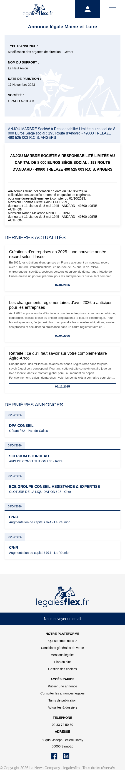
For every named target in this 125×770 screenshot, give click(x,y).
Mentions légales (62, 655)
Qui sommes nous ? (62, 641)
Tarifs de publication (62, 700)
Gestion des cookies (62, 669)
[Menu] (112, 9)
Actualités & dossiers (62, 707)
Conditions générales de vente (62, 648)
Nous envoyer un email (62, 619)
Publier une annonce (62, 686)
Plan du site (62, 662)
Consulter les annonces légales (62, 693)
